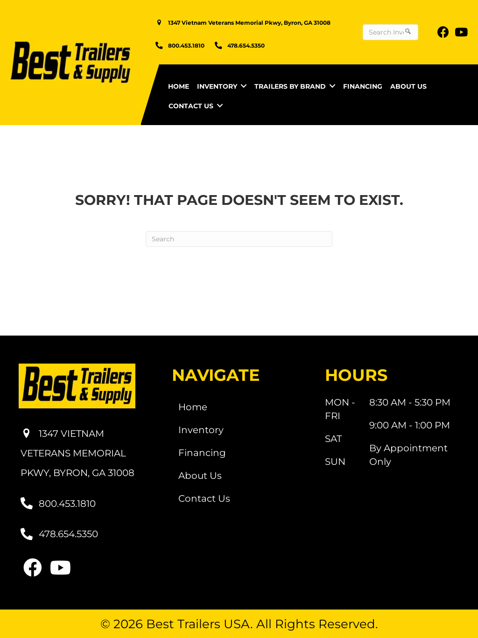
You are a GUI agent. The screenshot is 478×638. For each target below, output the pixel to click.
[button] (243, 85)
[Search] (239, 239)
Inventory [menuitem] (217, 86)
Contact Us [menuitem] (191, 106)
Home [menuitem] (178, 86)
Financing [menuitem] (362, 86)
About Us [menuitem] (408, 86)
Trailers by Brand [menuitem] (290, 86)
